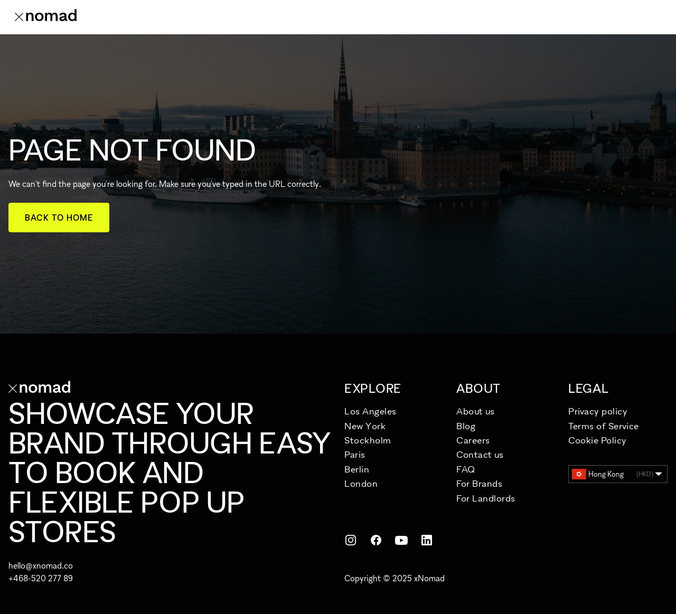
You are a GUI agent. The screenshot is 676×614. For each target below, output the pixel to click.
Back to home (59, 217)
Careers (473, 440)
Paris (354, 454)
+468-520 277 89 (40, 578)
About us (475, 411)
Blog (465, 425)
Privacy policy (598, 411)
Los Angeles (370, 411)
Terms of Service (603, 425)
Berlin (356, 469)
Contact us (479, 454)
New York (365, 425)
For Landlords (485, 498)
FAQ (465, 469)
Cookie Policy (597, 440)
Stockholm (367, 440)
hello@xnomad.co (40, 565)
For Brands (479, 483)
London (361, 483)
